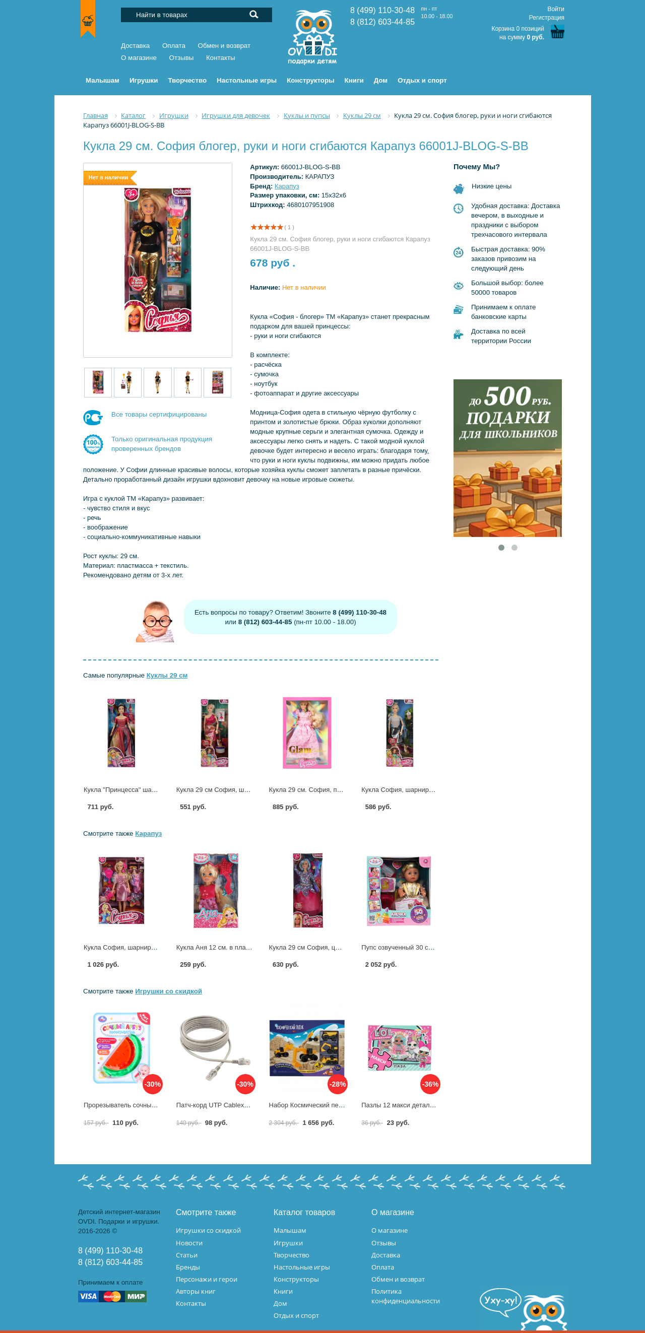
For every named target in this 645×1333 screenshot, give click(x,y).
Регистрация (546, 17)
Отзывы (181, 57)
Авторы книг (196, 1291)
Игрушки (288, 1242)
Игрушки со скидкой (168, 991)
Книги (283, 1291)
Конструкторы (296, 1279)
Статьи (187, 1254)
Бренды (188, 1267)
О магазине (139, 57)
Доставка (135, 45)
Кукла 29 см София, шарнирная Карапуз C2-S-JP (251, 789)
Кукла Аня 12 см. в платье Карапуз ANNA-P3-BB (250, 947)
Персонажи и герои (206, 1279)
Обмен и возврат (224, 45)
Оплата (173, 45)
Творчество (291, 1254)
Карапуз (287, 186)
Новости (189, 1242)
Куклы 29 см (167, 675)
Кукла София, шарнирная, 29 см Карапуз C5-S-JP (437, 789)
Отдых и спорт (296, 1315)
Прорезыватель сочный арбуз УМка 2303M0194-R (159, 1105)
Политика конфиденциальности (405, 1296)
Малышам (290, 1230)
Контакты (220, 57)
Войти (555, 9)
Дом (280, 1303)
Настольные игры (302, 1267)
